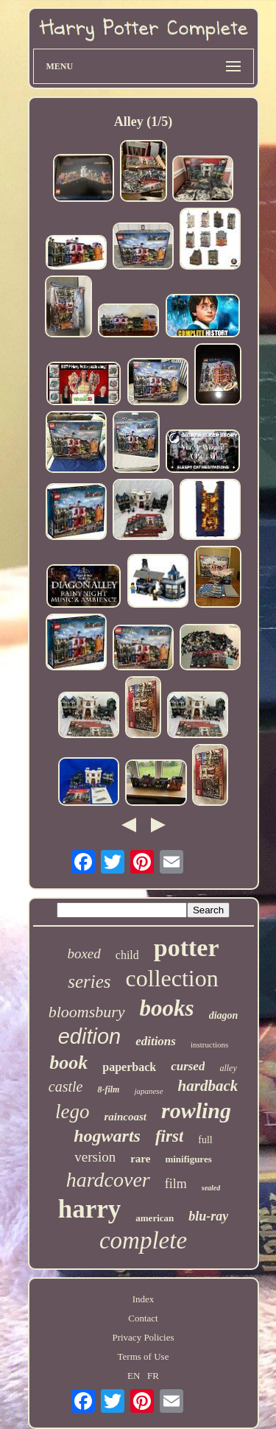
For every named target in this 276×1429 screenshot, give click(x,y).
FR (153, 1375)
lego (72, 1111)
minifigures (188, 1159)
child (127, 955)
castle (66, 1086)
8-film (108, 1089)
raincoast (125, 1117)
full (205, 1139)
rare (140, 1159)
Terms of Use (143, 1356)
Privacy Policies (143, 1337)
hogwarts (107, 1135)
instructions (209, 1044)
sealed (211, 1188)
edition (89, 1036)
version (95, 1157)
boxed (83, 953)
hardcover (108, 1179)
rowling (196, 1110)
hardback (208, 1086)
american (154, 1217)
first (169, 1136)
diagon (223, 1015)
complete (143, 1240)
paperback (129, 1067)
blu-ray (208, 1216)
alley (227, 1068)
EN (133, 1375)
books (167, 1008)
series (89, 981)
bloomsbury (87, 1012)
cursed (188, 1066)
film (176, 1183)
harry (89, 1209)
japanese (148, 1090)
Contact (143, 1318)
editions (155, 1041)
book (68, 1062)
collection (172, 978)
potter (186, 947)
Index (143, 1299)
